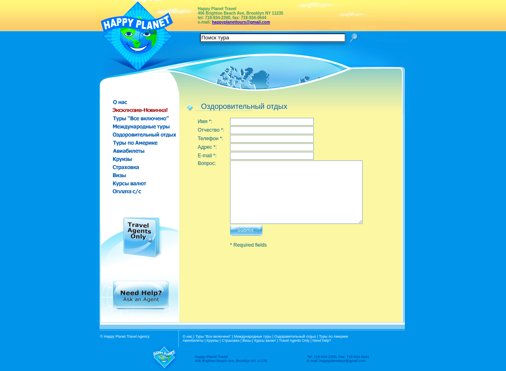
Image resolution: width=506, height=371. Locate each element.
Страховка (231, 340)
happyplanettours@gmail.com (241, 22)
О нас (188, 336)
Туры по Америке (333, 336)
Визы (247, 340)
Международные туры (252, 336)
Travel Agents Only (294, 340)
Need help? (322, 340)
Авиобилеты (193, 340)
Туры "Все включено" (213, 336)
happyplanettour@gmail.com (342, 361)
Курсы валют (265, 340)
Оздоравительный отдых (295, 336)
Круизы (212, 340)
